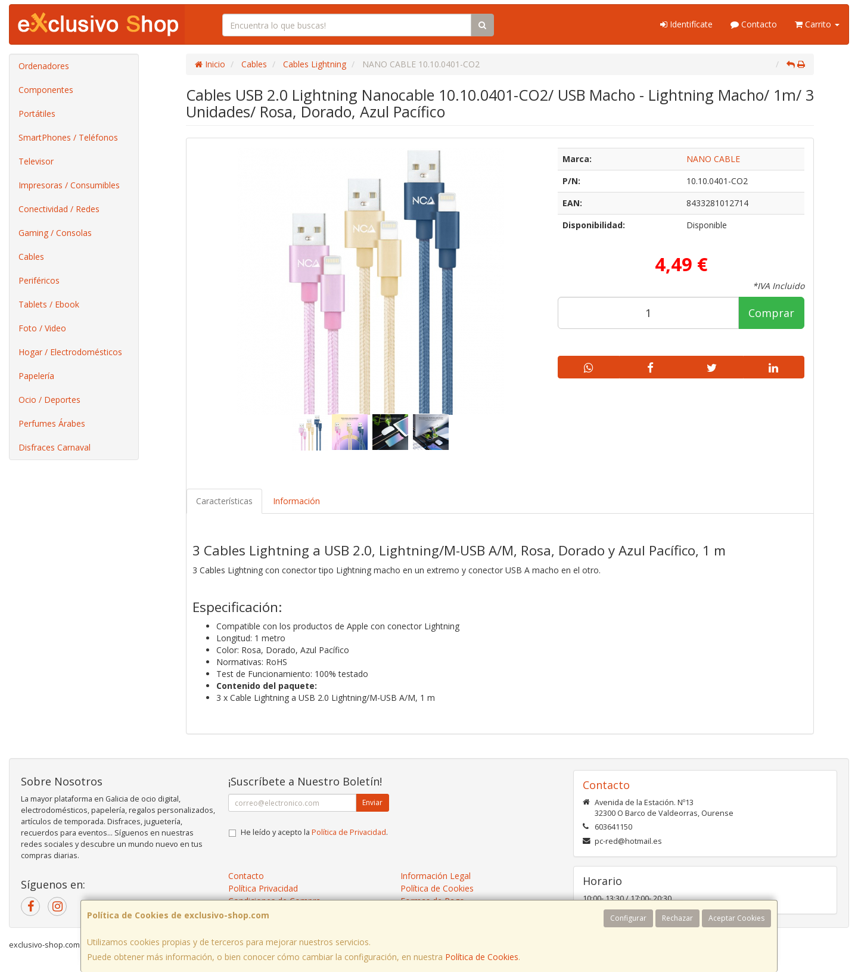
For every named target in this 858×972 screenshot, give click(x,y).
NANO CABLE (713, 158)
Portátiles (36, 113)
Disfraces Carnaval (54, 447)
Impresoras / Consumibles (69, 185)
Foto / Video (42, 328)
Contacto (753, 24)
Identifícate (686, 24)
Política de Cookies (481, 956)
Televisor (36, 161)
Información (296, 501)
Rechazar (677, 918)
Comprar (771, 313)
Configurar (628, 918)
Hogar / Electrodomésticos (70, 352)
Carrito (817, 24)
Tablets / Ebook (48, 304)
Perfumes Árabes (51, 423)
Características (224, 501)
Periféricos (39, 280)
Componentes (45, 89)
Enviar (372, 802)
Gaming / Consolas (55, 232)
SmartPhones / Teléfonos (68, 137)
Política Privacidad (263, 888)
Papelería (36, 375)
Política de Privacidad (349, 832)
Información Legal (435, 875)
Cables (31, 256)
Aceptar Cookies (736, 918)
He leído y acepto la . (314, 832)
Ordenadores (43, 66)
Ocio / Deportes (49, 399)
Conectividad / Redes (59, 209)
